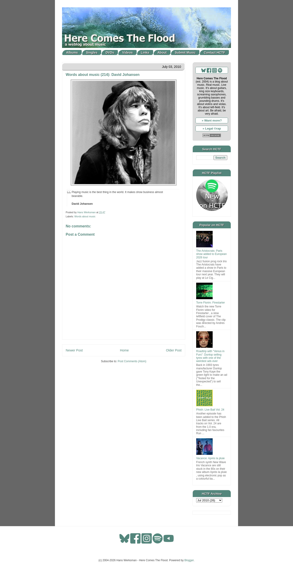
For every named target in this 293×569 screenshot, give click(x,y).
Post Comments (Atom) (132, 361)
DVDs (110, 52)
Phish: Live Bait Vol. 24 (210, 409)
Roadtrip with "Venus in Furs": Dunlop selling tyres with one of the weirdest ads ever (210, 356)
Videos (127, 52)
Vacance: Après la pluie (210, 458)
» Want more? (212, 120)
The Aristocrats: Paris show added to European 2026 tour (211, 254)
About (162, 52)
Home (124, 350)
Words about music (84, 216)
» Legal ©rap (212, 128)
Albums (72, 52)
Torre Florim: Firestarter (210, 302)
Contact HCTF (214, 52)
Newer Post (74, 350)
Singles (92, 52)
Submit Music (185, 52)
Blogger (189, 560)
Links (145, 52)
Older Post (174, 350)
